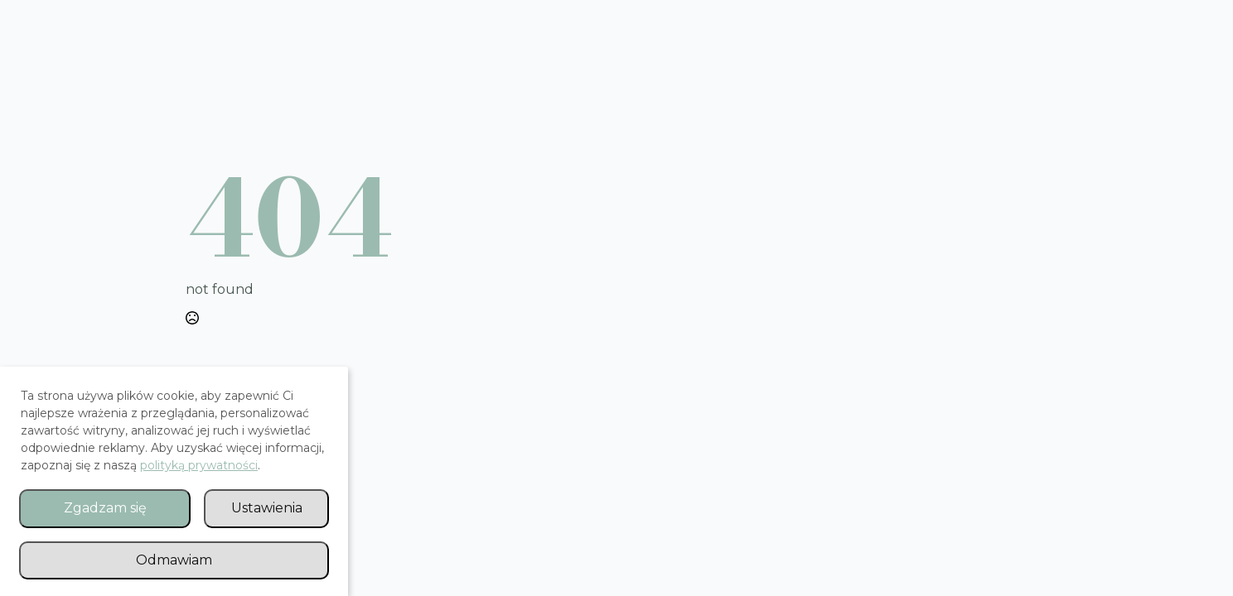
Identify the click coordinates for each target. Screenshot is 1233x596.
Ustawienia (266, 508)
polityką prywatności (199, 465)
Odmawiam (174, 560)
